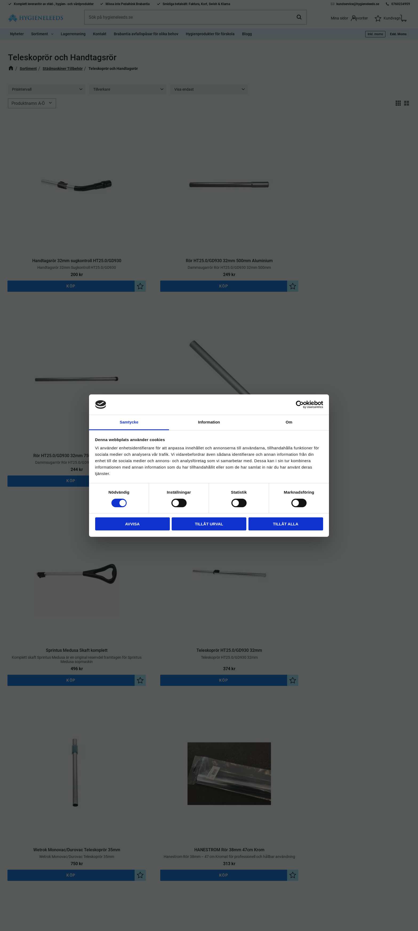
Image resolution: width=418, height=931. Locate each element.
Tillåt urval (209, 524)
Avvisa (132, 524)
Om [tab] (289, 422)
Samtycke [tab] (129, 422)
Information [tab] (209, 422)
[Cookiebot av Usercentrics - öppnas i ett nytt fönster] (299, 405)
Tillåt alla (285, 524)
